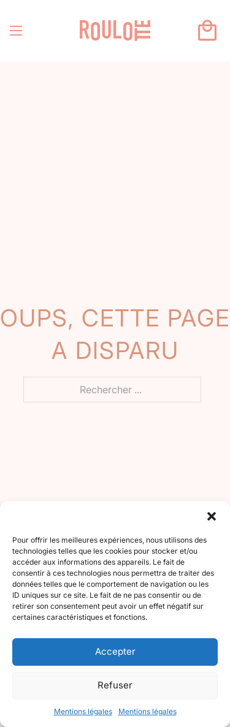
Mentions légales (83, 711)
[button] (211, 516)
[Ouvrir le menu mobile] (16, 31)
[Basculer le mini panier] (207, 30)
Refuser (115, 685)
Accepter (115, 651)
